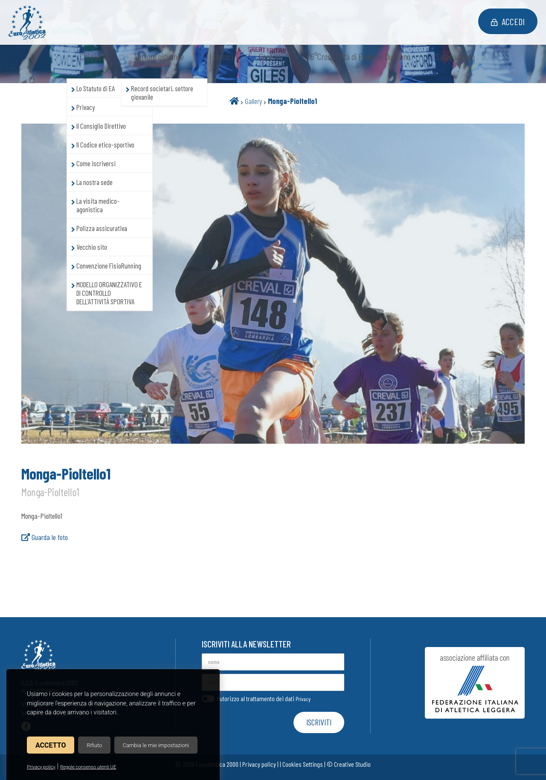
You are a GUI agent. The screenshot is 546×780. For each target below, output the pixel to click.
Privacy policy (41, 767)
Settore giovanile (159, 56)
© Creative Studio (349, 764)
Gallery (253, 101)
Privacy (303, 698)
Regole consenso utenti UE (88, 767)
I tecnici (221, 56)
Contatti (271, 56)
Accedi (508, 21)
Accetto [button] (50, 745)
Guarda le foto (44, 537)
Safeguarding (455, 56)
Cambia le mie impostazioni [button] (156, 745)
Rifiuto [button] (94, 745)
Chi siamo (94, 56)
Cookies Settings (302, 764)
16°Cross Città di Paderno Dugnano (359, 56)
